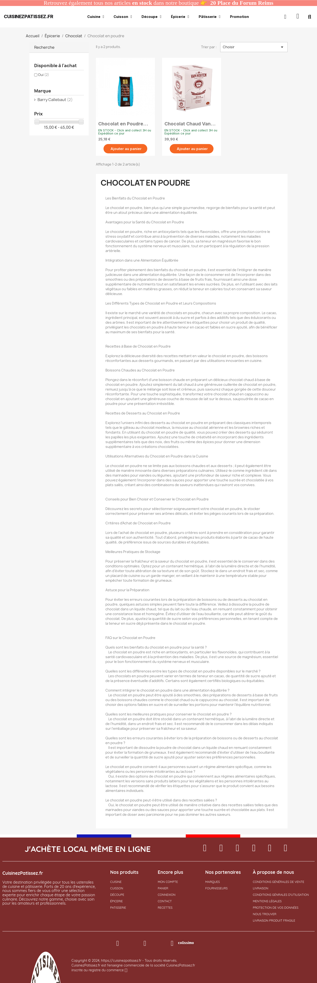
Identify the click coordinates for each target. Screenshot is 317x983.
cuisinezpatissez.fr (28, 16)
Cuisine (95, 16)
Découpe (151, 16)
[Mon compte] (285, 16)
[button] (298, 17)
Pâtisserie (209, 16)
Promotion (239, 17)
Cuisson (123, 16)
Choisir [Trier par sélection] (254, 47)
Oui (43, 74)
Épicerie (180, 16)
